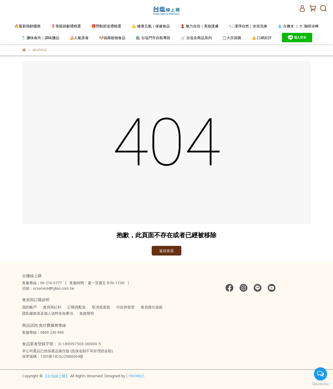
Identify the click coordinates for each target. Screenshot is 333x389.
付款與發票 (125, 307)
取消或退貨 (101, 307)
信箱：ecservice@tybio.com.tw (48, 288)
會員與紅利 (52, 307)
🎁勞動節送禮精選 (106, 25)
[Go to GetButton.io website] (320, 383)
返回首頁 (166, 250)
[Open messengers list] (320, 373)
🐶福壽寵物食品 (112, 37)
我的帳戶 (29, 307)
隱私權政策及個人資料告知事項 (47, 313)
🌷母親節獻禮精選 (66, 25)
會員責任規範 (152, 307)
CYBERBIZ (135, 375)
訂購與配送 (76, 307)
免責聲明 (86, 313)
